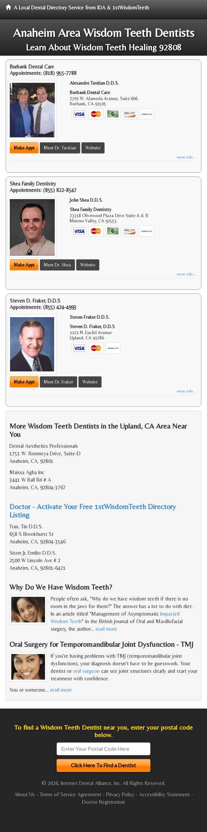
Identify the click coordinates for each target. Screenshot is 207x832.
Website (93, 148)
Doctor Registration (103, 802)
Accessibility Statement (164, 794)
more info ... (187, 157)
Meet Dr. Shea (57, 265)
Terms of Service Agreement (70, 794)
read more (106, 629)
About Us (24, 794)
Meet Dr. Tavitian (60, 148)
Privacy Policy (120, 794)
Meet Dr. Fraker (58, 382)
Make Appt (24, 148)
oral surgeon (86, 671)
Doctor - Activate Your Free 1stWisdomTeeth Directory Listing (92, 510)
